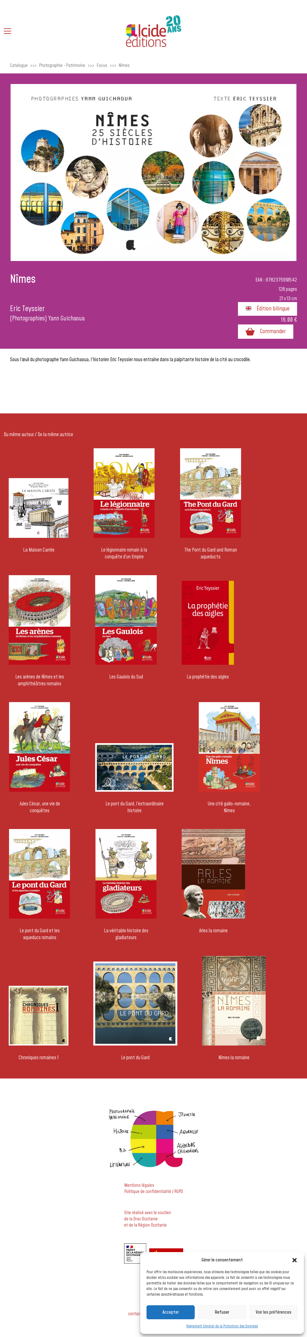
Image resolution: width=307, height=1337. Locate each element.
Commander (265, 331)
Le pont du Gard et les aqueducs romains (40, 934)
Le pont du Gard (135, 1057)
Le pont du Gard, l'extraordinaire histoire (134, 807)
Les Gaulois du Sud (126, 676)
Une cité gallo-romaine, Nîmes (229, 807)
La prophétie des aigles (208, 676)
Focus (102, 65)
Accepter (170, 1312)
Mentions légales (139, 1185)
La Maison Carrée (38, 550)
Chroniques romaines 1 (38, 1057)
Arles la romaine (213, 930)
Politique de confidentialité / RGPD (153, 1192)
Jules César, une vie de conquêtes (39, 807)
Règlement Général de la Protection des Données (222, 1326)
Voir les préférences (273, 1312)
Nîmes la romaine (233, 1057)
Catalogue (19, 65)
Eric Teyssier (27, 309)
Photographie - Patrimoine (62, 65)
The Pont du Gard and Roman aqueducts (210, 553)
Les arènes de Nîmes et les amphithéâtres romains (39, 680)
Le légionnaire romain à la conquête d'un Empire (124, 553)
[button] (294, 1260)
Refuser (222, 1312)
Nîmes (124, 65)
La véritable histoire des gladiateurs (126, 934)
